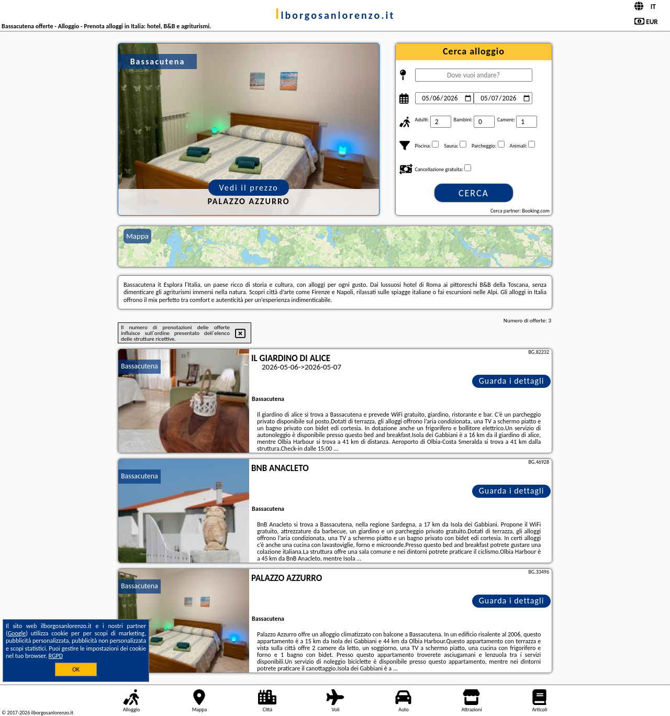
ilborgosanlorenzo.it (335, 15)
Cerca (474, 193)
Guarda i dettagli (511, 381)
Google (17, 633)
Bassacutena (139, 366)
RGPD (56, 655)
